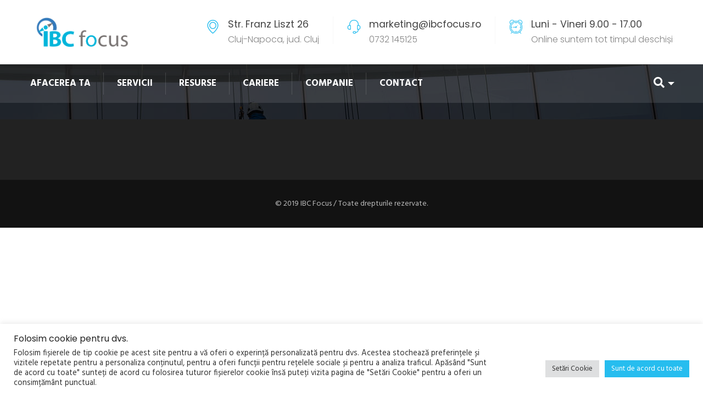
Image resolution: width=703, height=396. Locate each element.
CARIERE (261, 83)
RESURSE (197, 83)
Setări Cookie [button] (572, 369)
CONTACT (401, 83)
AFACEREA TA (60, 83)
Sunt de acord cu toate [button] (647, 369)
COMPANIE (329, 83)
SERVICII (135, 83)
